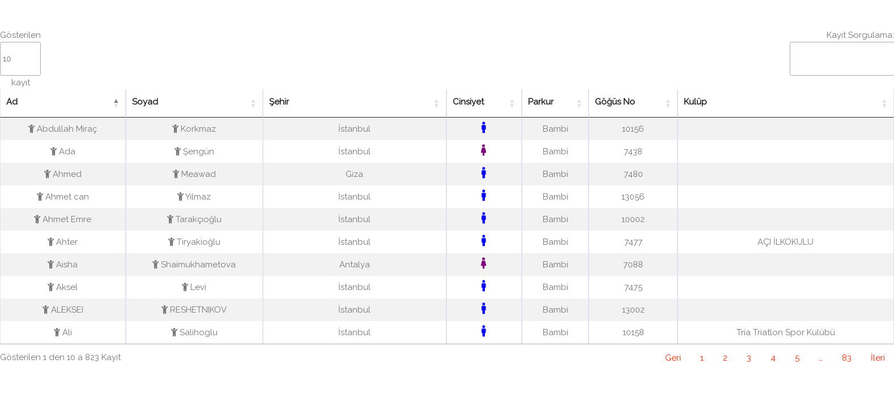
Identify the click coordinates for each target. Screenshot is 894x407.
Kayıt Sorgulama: (842, 53)
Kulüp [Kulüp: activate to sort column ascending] (695, 102)
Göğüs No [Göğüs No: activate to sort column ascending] (615, 102)
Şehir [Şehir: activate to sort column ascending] (279, 102)
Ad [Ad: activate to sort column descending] (12, 102)
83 (847, 358)
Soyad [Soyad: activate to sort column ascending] (145, 102)
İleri (878, 358)
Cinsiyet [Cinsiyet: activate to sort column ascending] (468, 102)
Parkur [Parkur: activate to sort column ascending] (541, 102)
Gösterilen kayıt (20, 59)
